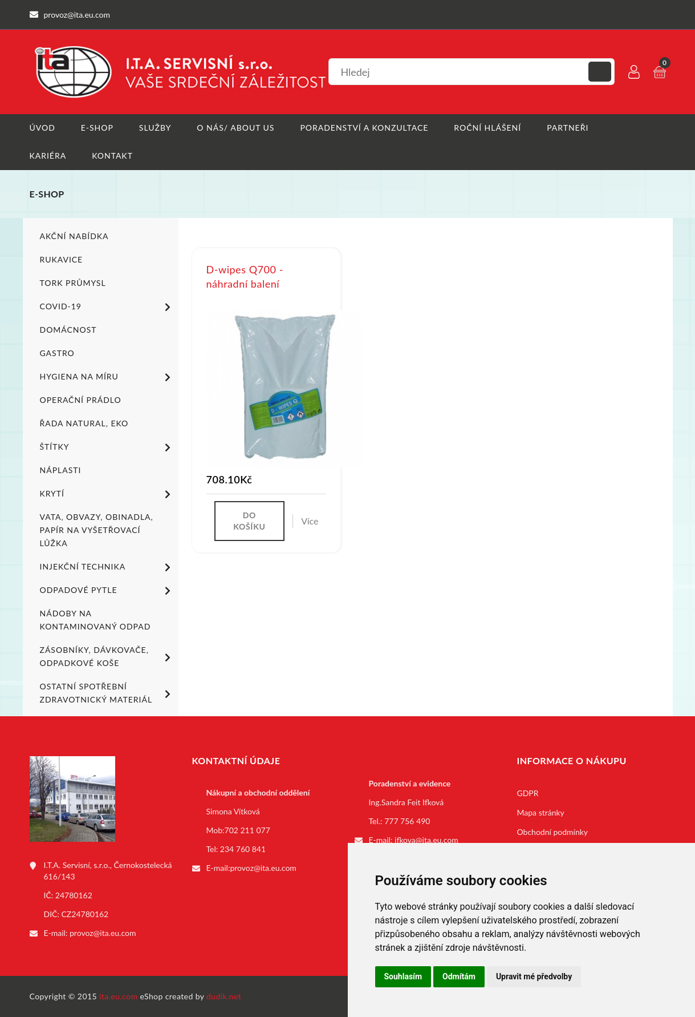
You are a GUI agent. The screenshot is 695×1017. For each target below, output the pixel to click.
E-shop (97, 127)
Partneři (567, 127)
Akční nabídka (74, 236)
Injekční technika (107, 567)
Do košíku (249, 520)
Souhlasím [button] (403, 976)
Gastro (57, 353)
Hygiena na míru (107, 377)
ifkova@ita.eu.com (426, 840)
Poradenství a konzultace (364, 127)
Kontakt (112, 155)
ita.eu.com (118, 996)
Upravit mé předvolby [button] (534, 976)
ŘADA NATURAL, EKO (84, 423)
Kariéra (48, 155)
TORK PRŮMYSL (73, 283)
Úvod (42, 127)
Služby (155, 127)
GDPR (528, 793)
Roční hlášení (487, 127)
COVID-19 (107, 307)
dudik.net (223, 996)
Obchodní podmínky (552, 832)
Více (309, 520)
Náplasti (61, 470)
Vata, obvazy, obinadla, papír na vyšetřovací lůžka (96, 530)
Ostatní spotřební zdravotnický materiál (107, 692)
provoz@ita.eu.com (103, 933)
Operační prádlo (80, 400)
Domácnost (68, 329)
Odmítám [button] (458, 976)
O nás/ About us (235, 127)
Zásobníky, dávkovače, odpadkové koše (107, 656)
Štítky (107, 447)
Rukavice (61, 259)
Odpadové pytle (107, 590)
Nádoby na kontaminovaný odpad (95, 619)
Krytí (107, 494)
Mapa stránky (540, 812)
